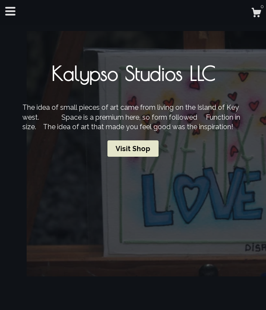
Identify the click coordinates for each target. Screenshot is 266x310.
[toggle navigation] (10, 11)
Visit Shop (133, 149)
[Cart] (256, 13)
